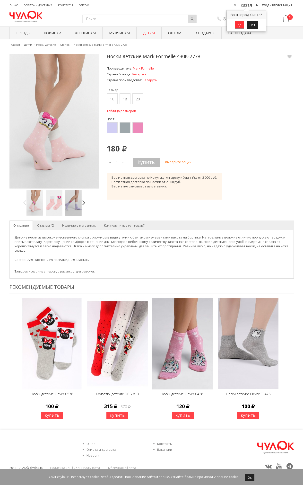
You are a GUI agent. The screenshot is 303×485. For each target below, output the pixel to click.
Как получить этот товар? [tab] (124, 225)
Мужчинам (119, 33)
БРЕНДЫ (23, 33)
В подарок (205, 33)
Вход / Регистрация (277, 5)
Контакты (65, 5)
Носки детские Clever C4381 (183, 394)
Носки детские (46, 44)
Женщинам (85, 33)
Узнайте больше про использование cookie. (205, 476)
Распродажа (239, 33)
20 (138, 99)
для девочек (85, 271)
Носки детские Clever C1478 (248, 394)
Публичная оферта (121, 468)
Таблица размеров (121, 111)
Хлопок (64, 44)
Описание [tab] (21, 225)
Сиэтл (246, 5)
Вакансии (164, 449)
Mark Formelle (143, 68)
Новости (93, 455)
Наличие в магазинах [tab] (79, 225)
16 (112, 99)
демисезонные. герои (39, 271)
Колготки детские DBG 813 (117, 394)
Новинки (52, 33)
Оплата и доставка (38, 5)
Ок (250, 477)
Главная (14, 44)
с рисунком (66, 271)
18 (125, 99)
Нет (252, 25)
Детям (149, 33)
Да (239, 25)
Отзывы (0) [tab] (45, 225)
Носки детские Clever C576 (52, 394)
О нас (13, 5)
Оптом (84, 5)
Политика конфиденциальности (75, 468)
